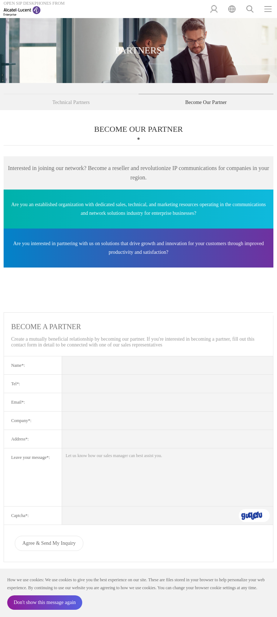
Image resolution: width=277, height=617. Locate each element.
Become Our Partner (206, 102)
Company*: (21, 420)
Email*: (18, 402)
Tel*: (15, 383)
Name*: (18, 365)
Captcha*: (20, 515)
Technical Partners (71, 102)
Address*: (20, 439)
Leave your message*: (30, 457)
